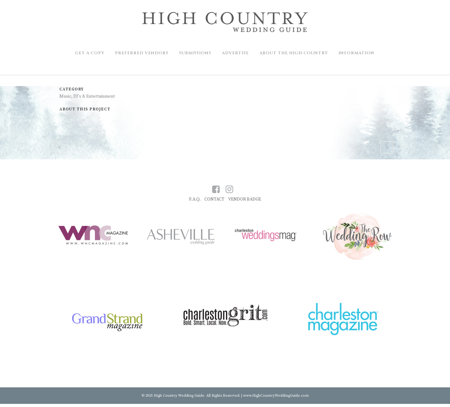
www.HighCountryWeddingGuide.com (276, 395)
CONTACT (214, 199)
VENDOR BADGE (244, 199)
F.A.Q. (195, 199)
